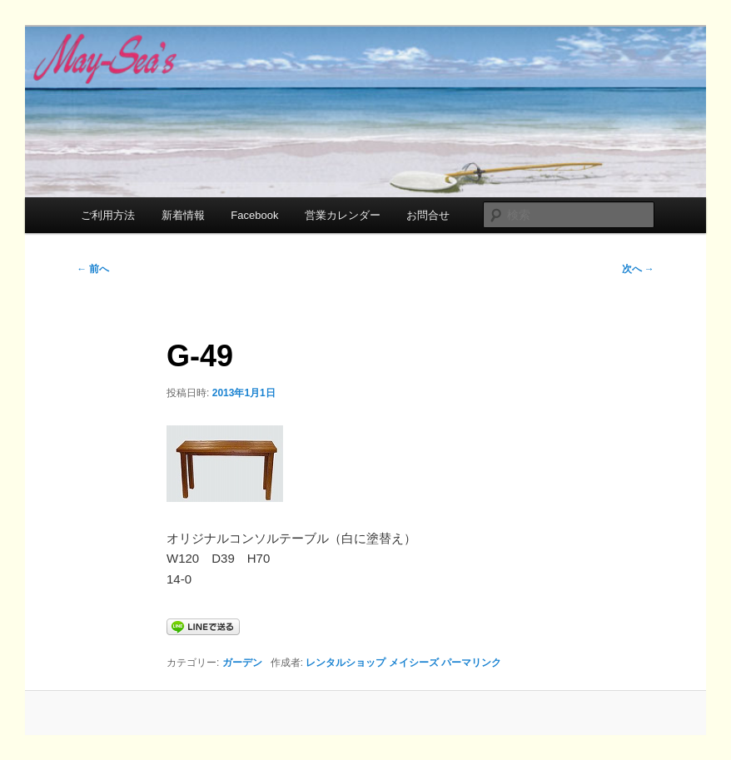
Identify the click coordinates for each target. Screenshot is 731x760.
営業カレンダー (342, 215)
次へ (638, 269)
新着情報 (183, 215)
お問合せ (428, 215)
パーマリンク (471, 662)
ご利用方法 (108, 215)
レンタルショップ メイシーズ (372, 662)
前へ (93, 269)
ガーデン (242, 662)
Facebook (254, 215)
